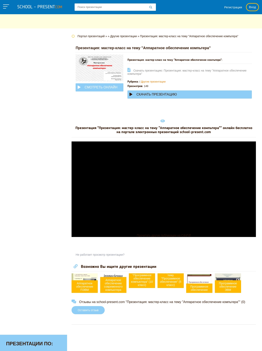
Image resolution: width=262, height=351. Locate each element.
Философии (16, 191)
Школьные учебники (233, 344)
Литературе (16, 109)
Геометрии (15, 78)
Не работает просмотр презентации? (101, 254)
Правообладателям (178, 344)
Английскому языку (22, 53)
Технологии (16, 172)
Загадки (205, 344)
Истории (13, 103)
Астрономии (16, 59)
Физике (12, 179)
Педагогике (15, 160)
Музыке (12, 128)
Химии (11, 198)
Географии (15, 72)
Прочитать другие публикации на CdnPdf (164, 235)
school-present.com (29, 341)
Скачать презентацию (154, 94)
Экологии (14, 204)
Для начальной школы (25, 90)
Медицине (15, 122)
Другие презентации (154, 81)
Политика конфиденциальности (132, 344)
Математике (16, 116)
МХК (10, 135)
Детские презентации (24, 84)
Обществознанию (21, 147)
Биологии (14, 65)
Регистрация (233, 7)
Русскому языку (19, 166)
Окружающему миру (23, 153)
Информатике (18, 97)
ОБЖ (10, 141)
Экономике (15, 210)
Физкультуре (16, 185)
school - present (39, 7)
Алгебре (13, 46)
